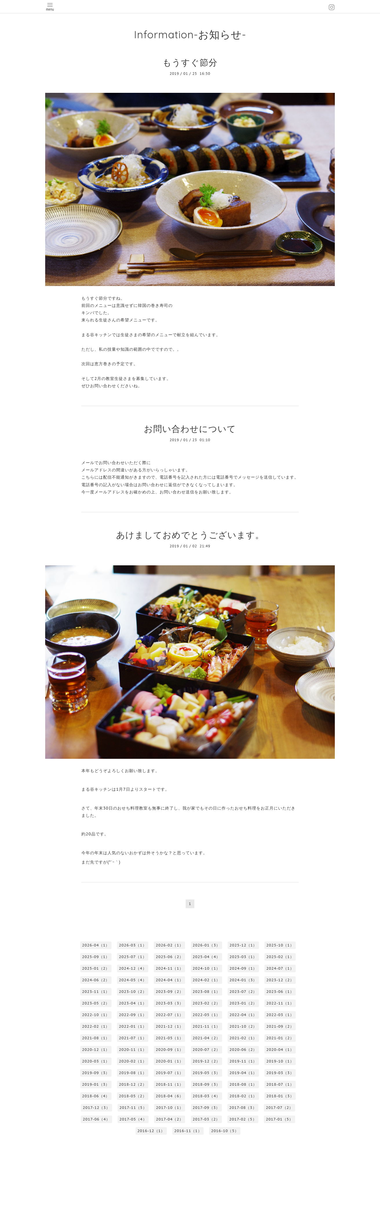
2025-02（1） (280, 956)
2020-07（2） (206, 1049)
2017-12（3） (96, 1107)
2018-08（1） (243, 1084)
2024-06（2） (95, 980)
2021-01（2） (280, 1038)
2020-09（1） (169, 1049)
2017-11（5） (133, 1107)
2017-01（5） (279, 1119)
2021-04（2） (206, 1038)
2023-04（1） (133, 1003)
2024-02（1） (206, 980)
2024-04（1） (169, 980)
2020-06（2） (243, 1049)
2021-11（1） (206, 1026)
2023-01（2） (243, 1003)
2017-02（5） (242, 1119)
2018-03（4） (206, 1096)
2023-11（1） (95, 991)
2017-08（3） (242, 1107)
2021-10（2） (243, 1026)
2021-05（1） (169, 1038)
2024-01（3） (243, 980)
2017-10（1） (169, 1107)
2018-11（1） (169, 1084)
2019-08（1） (133, 1072)
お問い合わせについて (190, 428)
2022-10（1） (95, 1014)
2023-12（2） (280, 980)
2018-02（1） (243, 1096)
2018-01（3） (280, 1096)
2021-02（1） (243, 1038)
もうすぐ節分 (190, 62)
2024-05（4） (133, 980)
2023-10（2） (133, 991)
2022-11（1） (280, 1003)
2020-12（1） (95, 1049)
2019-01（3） (95, 1084)
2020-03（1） (95, 1061)
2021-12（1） (169, 1026)
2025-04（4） (206, 956)
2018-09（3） (206, 1084)
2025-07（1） (133, 956)
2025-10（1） (280, 945)
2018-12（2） (133, 1084)
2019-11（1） (243, 1061)
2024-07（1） (280, 968)
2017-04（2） (169, 1119)
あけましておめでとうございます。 (190, 534)
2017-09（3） (206, 1107)
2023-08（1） (206, 991)
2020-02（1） (133, 1061)
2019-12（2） (206, 1061)
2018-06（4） (95, 1096)
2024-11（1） (169, 968)
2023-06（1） (280, 991)
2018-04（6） (169, 1096)
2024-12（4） (133, 968)
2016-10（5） (225, 1130)
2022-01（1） (133, 1026)
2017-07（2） (279, 1107)
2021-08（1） (95, 1038)
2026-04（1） (95, 945)
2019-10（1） (280, 1061)
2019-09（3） (95, 1072)
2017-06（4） (96, 1119)
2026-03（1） (133, 945)
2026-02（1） (169, 945)
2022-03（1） (280, 1014)
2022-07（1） (169, 1014)
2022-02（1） (95, 1026)
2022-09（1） (133, 1014)
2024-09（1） (243, 968)
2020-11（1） (133, 1049)
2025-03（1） (243, 956)
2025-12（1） (243, 945)
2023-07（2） (243, 991)
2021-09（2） (280, 1026)
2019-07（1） (169, 1072)
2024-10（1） (206, 968)
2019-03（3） (280, 1072)
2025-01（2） (95, 968)
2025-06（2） (169, 956)
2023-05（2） (95, 1003)
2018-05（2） (133, 1096)
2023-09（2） (169, 991)
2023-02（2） (206, 1003)
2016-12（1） (151, 1130)
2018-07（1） (280, 1084)
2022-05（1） (206, 1014)
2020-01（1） (169, 1061)
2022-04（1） (243, 1014)
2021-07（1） (133, 1038)
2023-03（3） (169, 1003)
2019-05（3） (206, 1072)
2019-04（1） (243, 1072)
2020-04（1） (280, 1049)
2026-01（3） (206, 945)
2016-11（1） (188, 1130)
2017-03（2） (206, 1119)
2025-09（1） (95, 956)
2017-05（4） (133, 1119)
